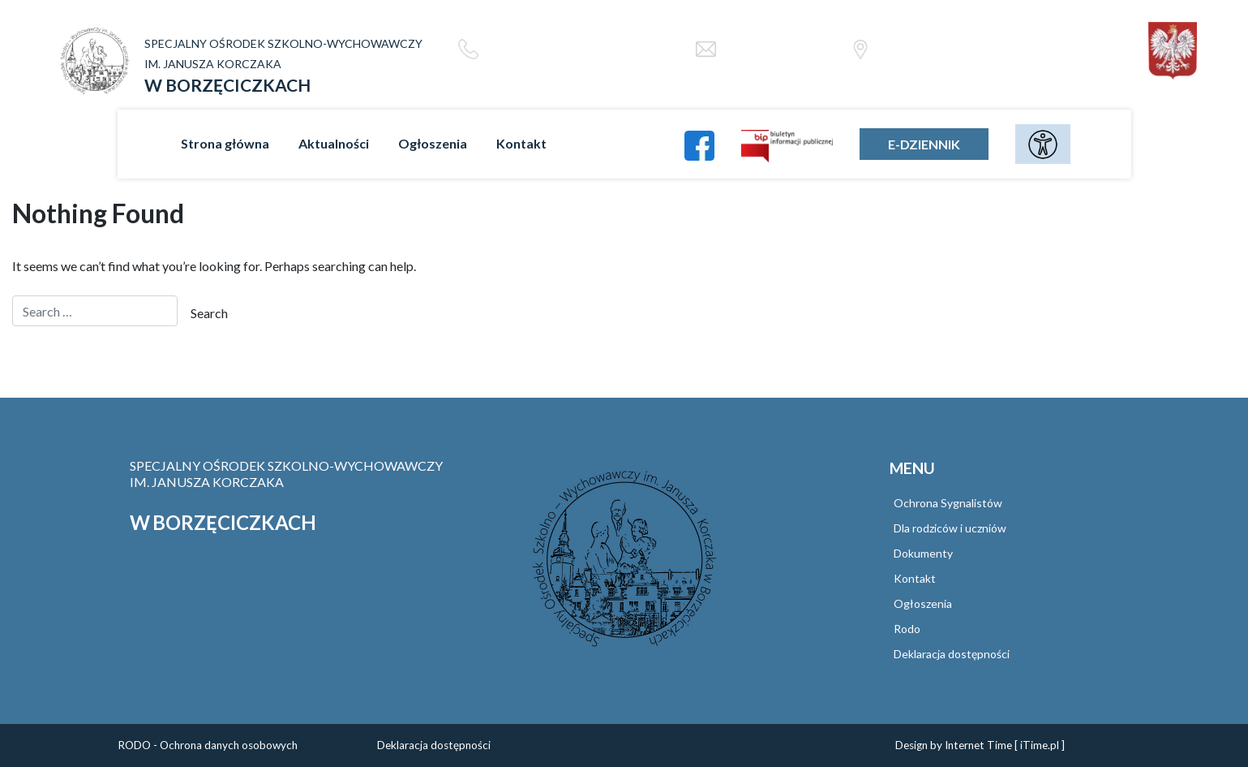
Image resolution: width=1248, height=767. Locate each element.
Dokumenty (923, 553)
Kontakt (521, 143)
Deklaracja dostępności (952, 654)
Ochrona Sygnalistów (948, 503)
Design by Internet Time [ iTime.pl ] (980, 745)
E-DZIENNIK (924, 144)
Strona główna (225, 143)
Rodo (907, 629)
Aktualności (333, 143)
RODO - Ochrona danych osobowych (208, 745)
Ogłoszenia (432, 143)
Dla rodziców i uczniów (950, 528)
